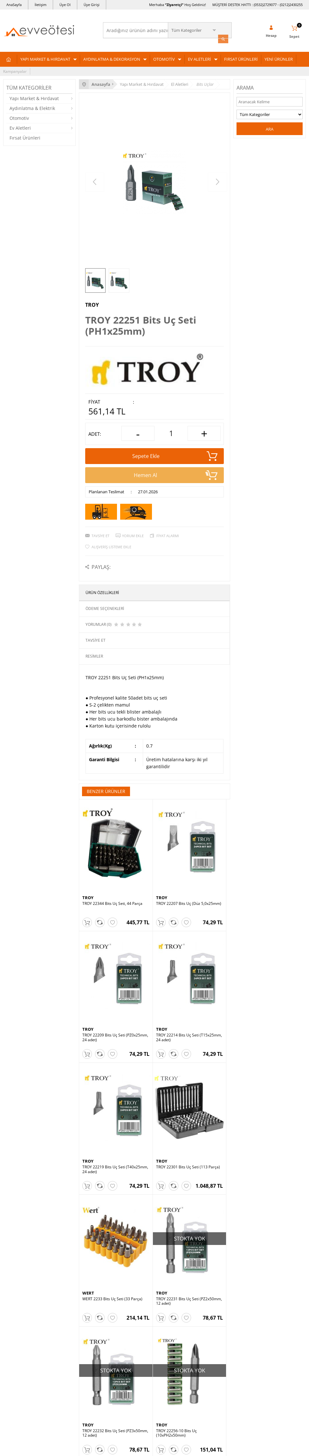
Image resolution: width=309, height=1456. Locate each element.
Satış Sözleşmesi (121, 1330)
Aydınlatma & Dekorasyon (26, 1320)
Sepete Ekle (174, 455)
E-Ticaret (135, 1448)
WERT (88, 1075)
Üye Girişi (92, 4)
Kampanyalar (15, 70)
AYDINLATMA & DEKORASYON (111, 58)
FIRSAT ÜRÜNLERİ (241, 58)
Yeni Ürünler (220, 1330)
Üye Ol (65, 4)
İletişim (40, 4)
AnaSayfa (14, 4)
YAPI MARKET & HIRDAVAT (45, 58)
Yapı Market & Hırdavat (34, 97)
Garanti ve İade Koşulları (127, 1339)
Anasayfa (217, 1311)
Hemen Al (176, 474)
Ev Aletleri (20, 127)
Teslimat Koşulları (122, 1311)
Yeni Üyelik (13, 1378)
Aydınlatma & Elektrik (32, 107)
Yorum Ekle (133, 534)
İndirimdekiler (221, 1349)
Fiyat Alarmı (167, 534)
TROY (92, 304)
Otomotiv (19, 117)
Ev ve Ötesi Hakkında (124, 1378)
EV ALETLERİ (199, 58)
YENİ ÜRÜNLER (278, 58)
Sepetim (216, 1339)
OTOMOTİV (164, 58)
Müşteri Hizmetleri (225, 1320)
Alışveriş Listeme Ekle (111, 545)
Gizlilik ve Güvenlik (122, 1349)
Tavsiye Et (100, 534)
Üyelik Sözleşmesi (122, 1320)
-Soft (121, 1448)
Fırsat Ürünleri (25, 137)
